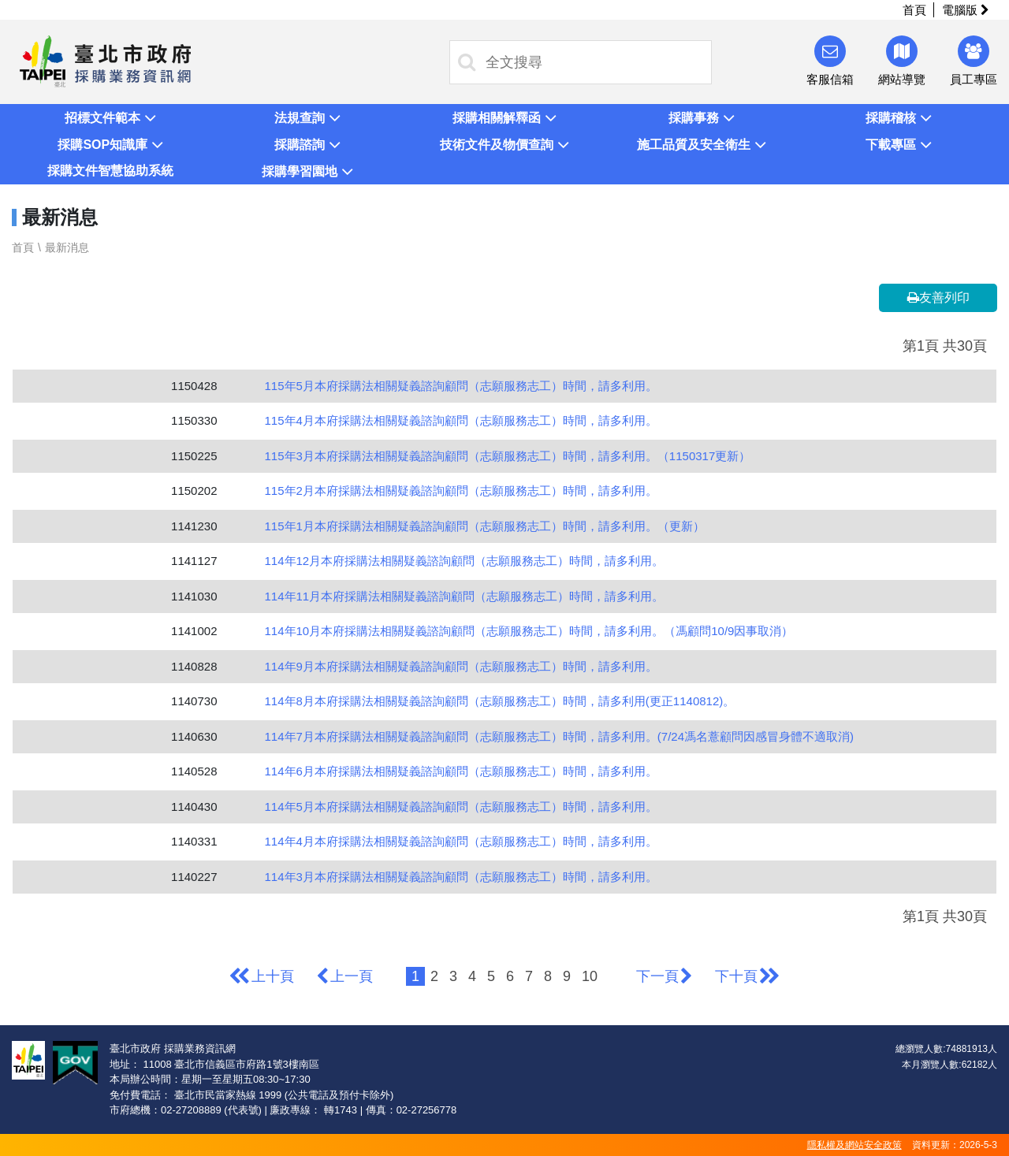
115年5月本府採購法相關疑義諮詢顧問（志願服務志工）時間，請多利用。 (461, 385)
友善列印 (938, 297)
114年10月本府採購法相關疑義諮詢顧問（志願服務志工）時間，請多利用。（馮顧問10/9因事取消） (529, 630)
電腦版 (965, 10)
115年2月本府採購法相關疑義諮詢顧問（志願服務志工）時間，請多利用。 (461, 490)
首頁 (914, 10)
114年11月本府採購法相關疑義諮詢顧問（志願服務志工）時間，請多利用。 (465, 596)
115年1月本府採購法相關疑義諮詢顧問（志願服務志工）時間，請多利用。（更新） (485, 526)
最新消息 (67, 247)
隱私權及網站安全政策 (854, 1144)
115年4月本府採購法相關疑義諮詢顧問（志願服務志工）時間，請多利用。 (461, 420)
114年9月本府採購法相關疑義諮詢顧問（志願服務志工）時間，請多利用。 (461, 666)
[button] (110, 117)
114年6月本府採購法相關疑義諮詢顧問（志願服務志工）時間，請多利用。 (461, 771)
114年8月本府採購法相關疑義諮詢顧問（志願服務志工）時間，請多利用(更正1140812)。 (500, 701)
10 (590, 976)
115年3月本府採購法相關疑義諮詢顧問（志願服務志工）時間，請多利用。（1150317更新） (508, 456)
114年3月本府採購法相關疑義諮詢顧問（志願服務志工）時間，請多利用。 (461, 876)
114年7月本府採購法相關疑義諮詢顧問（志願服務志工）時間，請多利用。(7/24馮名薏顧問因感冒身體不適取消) (559, 736)
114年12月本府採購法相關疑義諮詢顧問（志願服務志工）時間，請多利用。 (465, 560)
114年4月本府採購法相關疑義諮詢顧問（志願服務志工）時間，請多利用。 (461, 841)
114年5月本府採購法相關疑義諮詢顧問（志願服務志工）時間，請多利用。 (461, 806)
